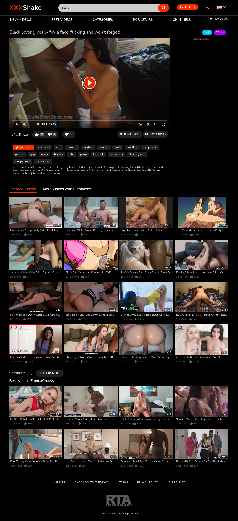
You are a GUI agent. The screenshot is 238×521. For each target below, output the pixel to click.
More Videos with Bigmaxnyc (67, 189)
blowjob (71, 147)
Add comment (50, 373)
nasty (118, 147)
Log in (208, 7)
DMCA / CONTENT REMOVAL (92, 482)
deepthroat (150, 147)
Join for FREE (188, 7)
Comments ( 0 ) (20, 373)
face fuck (98, 154)
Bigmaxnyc (23, 147)
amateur (103, 147)
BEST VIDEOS (61, 19)
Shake (25, 8)
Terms (123, 482)
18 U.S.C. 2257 (176, 482)
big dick (58, 154)
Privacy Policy (147, 482)
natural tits (116, 154)
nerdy (44, 154)
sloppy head (22, 161)
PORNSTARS (143, 19)
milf (58, 147)
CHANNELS (182, 19)
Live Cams (218, 19)
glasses (19, 154)
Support (59, 482)
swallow (133, 147)
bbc (72, 154)
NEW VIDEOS (20, 19)
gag (32, 154)
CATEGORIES (103, 19)
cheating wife (137, 154)
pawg (83, 154)
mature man (43, 161)
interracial (44, 147)
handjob (87, 147)
